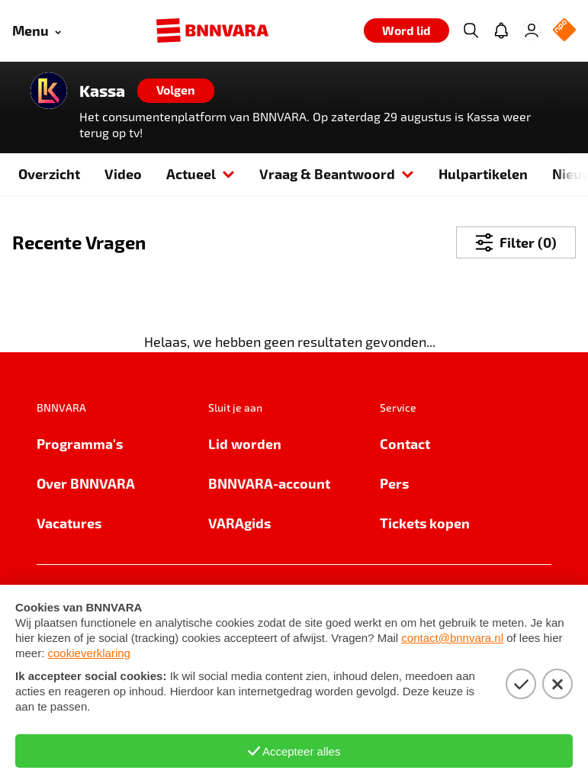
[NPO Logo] (564, 30)
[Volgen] (175, 91)
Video (123, 173)
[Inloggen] (531, 30)
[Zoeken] (470, 30)
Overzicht (49, 173)
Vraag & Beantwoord (336, 173)
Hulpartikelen (483, 173)
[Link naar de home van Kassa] (49, 90)
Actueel (200, 173)
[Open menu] (36, 31)
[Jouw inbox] (501, 30)
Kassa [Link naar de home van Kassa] (102, 91)
